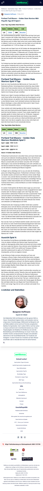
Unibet (10, 33)
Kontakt (22, 401)
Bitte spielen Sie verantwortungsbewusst (21, 416)
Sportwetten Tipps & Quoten (21, 362)
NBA (20, 9)
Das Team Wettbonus (21, 392)
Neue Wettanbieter (21, 368)
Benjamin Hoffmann (10, 14)
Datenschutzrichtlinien (21, 425)
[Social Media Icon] (18, 437)
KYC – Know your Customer (22, 422)
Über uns (21, 389)
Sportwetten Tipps (13, 9)
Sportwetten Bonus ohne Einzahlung (21, 383)
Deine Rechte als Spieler (21, 419)
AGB (21, 431)
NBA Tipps (21, 380)
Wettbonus (4, 9)
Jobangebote (21, 395)
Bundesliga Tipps (21, 374)
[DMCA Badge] (15, 449)
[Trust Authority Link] (27, 454)
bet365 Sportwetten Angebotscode (21, 365)
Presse (21, 404)
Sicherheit (21, 413)
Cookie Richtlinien (21, 428)
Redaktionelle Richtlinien (21, 410)
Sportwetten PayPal (21, 371)
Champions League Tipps (21, 377)
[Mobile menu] (2, 2)
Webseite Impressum (21, 398)
